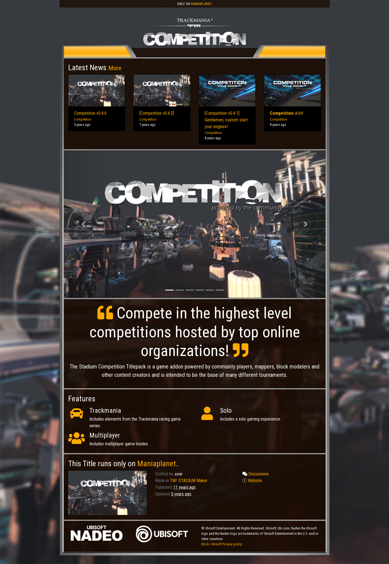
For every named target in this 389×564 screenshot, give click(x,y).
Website (252, 480)
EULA (205, 544)
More (114, 68)
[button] (83, 224)
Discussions (255, 474)
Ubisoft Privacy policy (226, 544)
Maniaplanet (201, 4)
